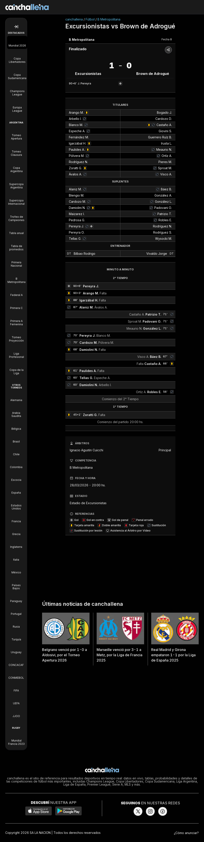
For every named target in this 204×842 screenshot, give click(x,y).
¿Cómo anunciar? (186, 833)
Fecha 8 (167, 39)
